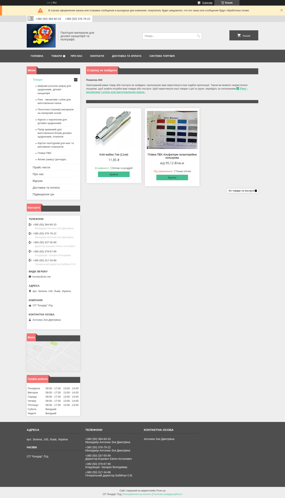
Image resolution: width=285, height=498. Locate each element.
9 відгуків (207, 2)
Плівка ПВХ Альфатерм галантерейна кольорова (172, 156)
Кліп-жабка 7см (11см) (114, 154)
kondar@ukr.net (41, 276)
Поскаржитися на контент (137, 494)
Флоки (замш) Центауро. (52, 159)
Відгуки (38, 180)
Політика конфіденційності (167, 494)
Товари (56, 55)
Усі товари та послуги (241, 190)
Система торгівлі (162, 55)
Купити (114, 174)
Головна (37, 55)
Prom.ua (161, 490)
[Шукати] (198, 35)
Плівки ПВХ (44, 153)
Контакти (97, 55)
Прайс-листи (41, 167)
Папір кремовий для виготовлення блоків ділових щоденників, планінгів (55, 133)
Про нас (76, 55)
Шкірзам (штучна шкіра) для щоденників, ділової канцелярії (54, 89)
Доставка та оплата (127, 55)
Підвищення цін (43, 194)
